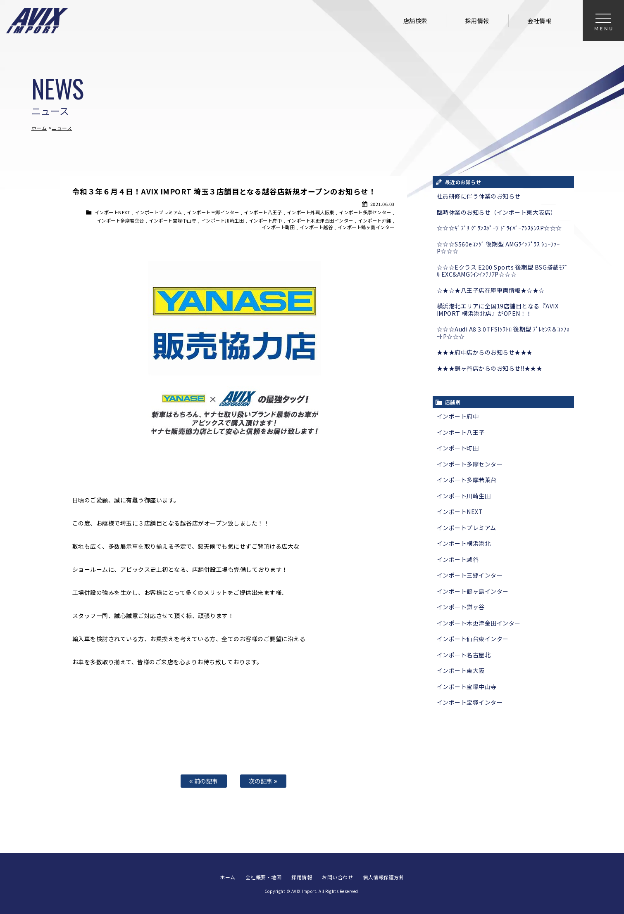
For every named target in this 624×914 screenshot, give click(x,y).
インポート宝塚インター (470, 702)
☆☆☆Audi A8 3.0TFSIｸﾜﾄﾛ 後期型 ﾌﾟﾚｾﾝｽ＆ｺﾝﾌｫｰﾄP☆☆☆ (503, 333)
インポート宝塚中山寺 (172, 220)
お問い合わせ (337, 877)
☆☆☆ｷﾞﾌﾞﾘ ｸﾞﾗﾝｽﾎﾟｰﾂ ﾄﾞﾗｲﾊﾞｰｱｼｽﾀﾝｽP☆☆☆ (499, 228)
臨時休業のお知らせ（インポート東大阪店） (497, 212)
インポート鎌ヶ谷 (461, 607)
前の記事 (203, 781)
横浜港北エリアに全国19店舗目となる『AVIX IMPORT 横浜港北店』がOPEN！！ (498, 309)
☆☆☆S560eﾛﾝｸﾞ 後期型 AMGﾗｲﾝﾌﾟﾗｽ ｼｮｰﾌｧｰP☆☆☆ (498, 248)
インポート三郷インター (213, 212)
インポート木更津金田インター (320, 220)
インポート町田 (278, 227)
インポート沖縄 (374, 220)
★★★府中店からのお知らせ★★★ (485, 352)
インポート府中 (265, 220)
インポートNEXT (113, 212)
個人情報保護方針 (383, 877)
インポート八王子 (263, 212)
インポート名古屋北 (464, 655)
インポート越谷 (316, 227)
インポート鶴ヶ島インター (366, 227)
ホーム (39, 127)
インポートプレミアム (158, 212)
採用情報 (477, 21)
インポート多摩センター (365, 212)
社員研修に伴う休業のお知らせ (479, 196)
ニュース (62, 127)
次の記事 (263, 781)
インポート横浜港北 (464, 543)
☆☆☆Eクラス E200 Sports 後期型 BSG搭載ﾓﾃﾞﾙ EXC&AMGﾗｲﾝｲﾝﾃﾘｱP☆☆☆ (502, 271)
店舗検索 (415, 21)
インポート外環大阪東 (310, 212)
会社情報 (539, 21)
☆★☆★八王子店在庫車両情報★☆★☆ (491, 290)
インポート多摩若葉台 (120, 220)
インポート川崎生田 (222, 220)
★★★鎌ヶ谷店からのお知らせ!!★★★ (490, 368)
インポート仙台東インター (473, 639)
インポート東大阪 (461, 670)
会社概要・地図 (263, 877)
